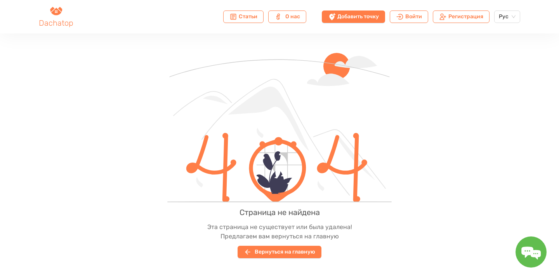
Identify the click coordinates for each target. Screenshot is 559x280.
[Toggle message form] (531, 252)
